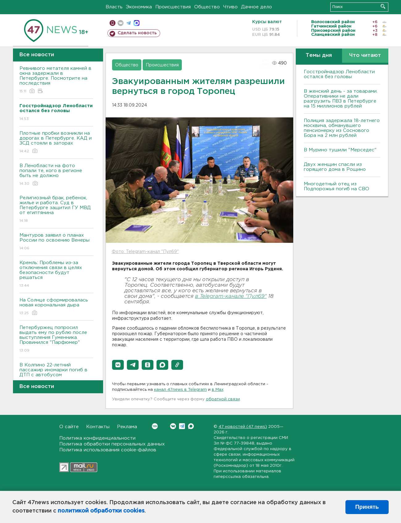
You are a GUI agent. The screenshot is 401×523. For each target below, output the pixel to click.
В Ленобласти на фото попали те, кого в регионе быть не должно (56, 175)
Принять (367, 507)
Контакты (98, 427)
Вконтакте (155, 426)
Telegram (182, 426)
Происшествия (173, 7)
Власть (114, 7)
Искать (383, 6)
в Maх (217, 389)
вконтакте (120, 23)
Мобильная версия (112, 23)
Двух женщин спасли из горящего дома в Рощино (335, 166)
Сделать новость (137, 33)
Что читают (365, 55)
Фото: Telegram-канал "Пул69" (145, 252)
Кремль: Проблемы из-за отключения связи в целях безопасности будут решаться (56, 274)
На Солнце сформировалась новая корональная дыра (56, 307)
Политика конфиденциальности (97, 438)
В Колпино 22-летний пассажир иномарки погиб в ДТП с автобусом (56, 374)
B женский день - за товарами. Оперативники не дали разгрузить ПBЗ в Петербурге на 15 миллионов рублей (341, 98)
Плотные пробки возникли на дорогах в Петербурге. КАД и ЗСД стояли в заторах (56, 142)
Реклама (127, 427)
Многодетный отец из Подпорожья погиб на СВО (336, 186)
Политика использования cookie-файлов (107, 450)
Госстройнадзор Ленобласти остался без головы (339, 74)
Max (191, 426)
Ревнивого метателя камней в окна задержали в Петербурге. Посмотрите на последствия (56, 80)
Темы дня (319, 55)
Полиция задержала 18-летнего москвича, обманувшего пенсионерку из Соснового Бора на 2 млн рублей (342, 128)
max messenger (137, 23)
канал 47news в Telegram (180, 389)
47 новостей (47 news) (243, 426)
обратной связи (223, 399)
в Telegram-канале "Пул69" (231, 296)
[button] (118, 365)
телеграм (129, 23)
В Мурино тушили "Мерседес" (340, 150)
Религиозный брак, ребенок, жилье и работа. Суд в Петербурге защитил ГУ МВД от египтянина (56, 209)
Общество (207, 7)
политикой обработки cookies (101, 510)
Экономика (139, 7)
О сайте (69, 427)
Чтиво (230, 7)
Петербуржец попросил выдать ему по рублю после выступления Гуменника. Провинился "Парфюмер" (56, 339)
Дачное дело (256, 7)
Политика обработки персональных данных (112, 444)
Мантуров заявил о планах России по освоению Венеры (56, 242)
